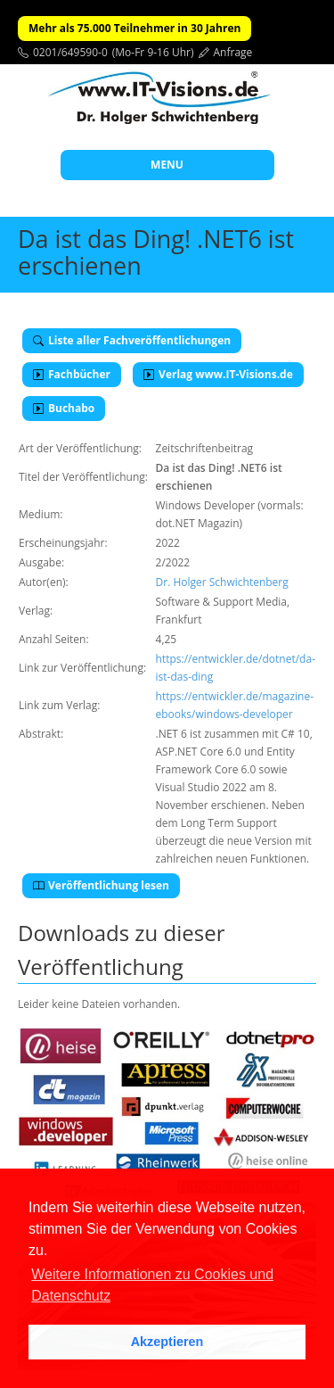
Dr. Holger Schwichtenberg (222, 582)
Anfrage (233, 52)
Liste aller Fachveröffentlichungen (132, 340)
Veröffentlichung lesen (101, 885)
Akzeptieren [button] (167, 1341)
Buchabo (63, 408)
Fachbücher (71, 374)
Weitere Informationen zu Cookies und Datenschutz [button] (152, 1285)
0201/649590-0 (70, 52)
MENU (167, 164)
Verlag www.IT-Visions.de (218, 374)
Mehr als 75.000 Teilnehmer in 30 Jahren (134, 28)
